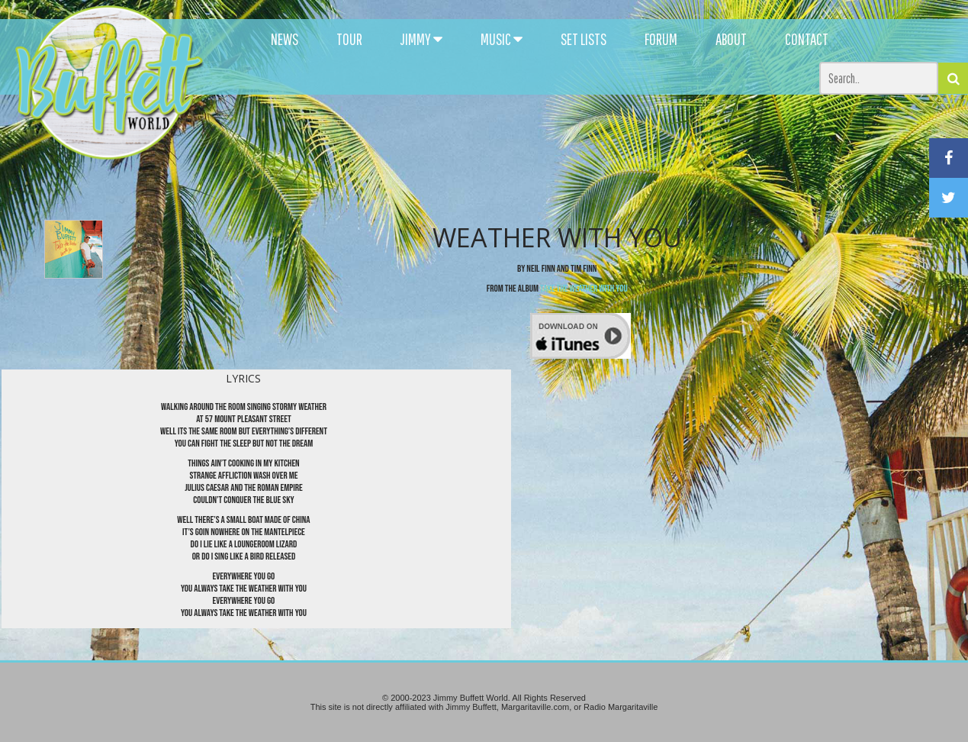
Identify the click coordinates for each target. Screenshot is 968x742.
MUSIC (502, 39)
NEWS (284, 39)
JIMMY (421, 39)
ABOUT (731, 39)
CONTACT (806, 39)
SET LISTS (583, 39)
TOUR (349, 39)
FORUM (661, 39)
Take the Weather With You (584, 288)
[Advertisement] (591, 137)
